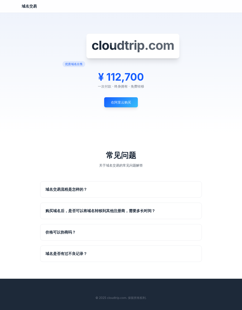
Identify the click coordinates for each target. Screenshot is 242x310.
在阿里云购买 (121, 102)
